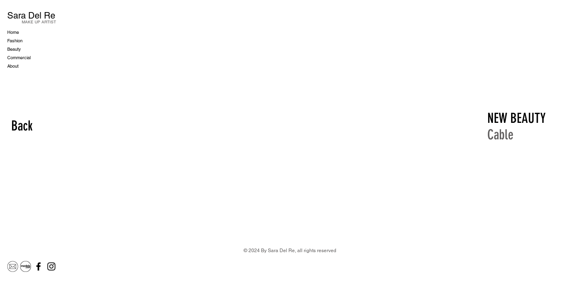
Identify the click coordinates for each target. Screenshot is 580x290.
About (13, 66)
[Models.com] (25, 266)
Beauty (14, 49)
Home (13, 32)
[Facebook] (38, 266)
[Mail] (12, 266)
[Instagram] (51, 266)
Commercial (19, 57)
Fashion (15, 41)
